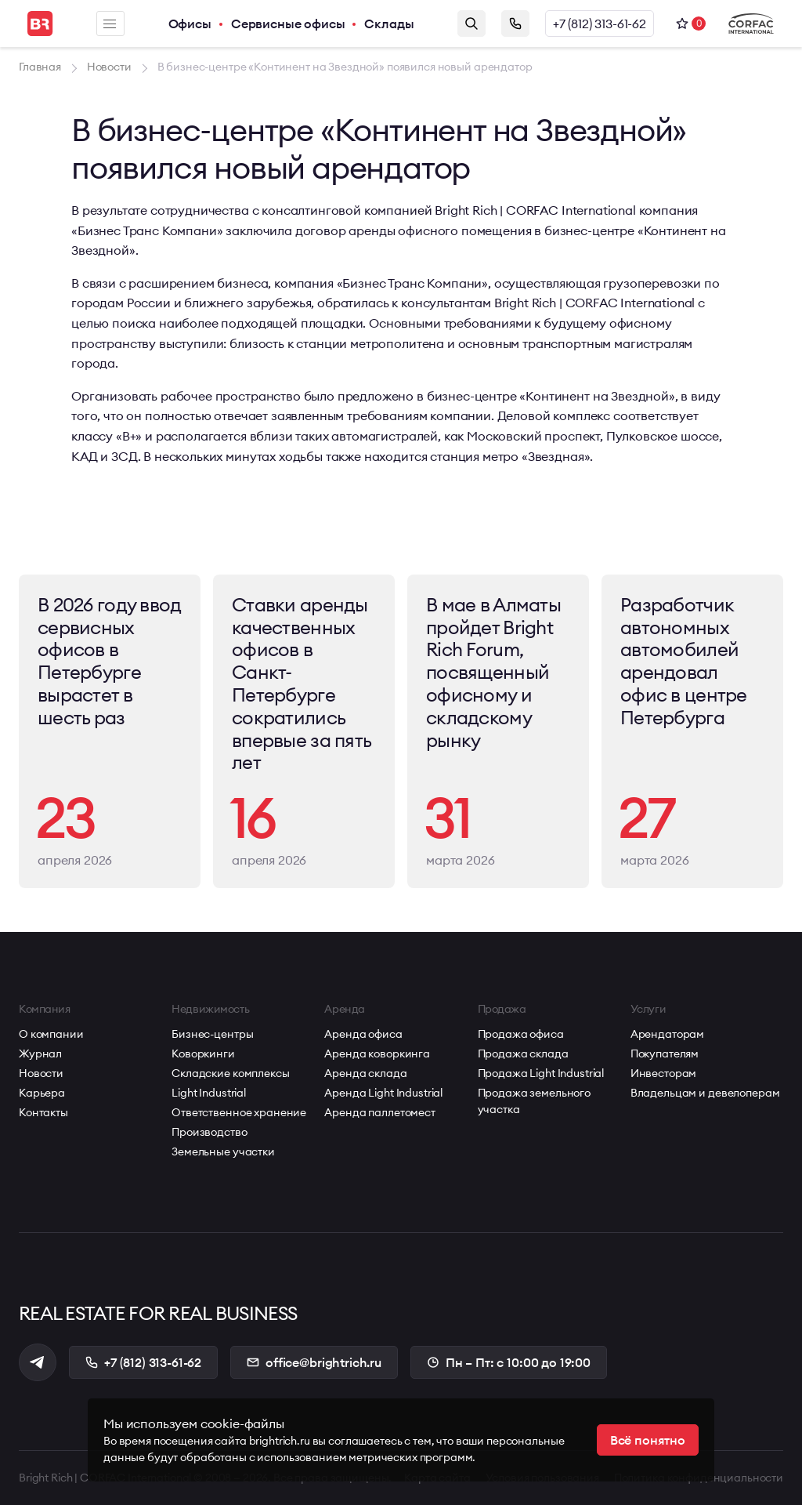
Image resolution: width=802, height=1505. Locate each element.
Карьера (42, 1093)
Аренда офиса (363, 1034)
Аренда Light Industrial (383, 1093)
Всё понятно (647, 1440)
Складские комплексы (230, 1073)
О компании (51, 1034)
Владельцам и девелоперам (705, 1093)
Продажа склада (523, 1053)
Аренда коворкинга (377, 1053)
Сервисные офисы (288, 23)
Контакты (43, 1112)
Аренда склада (365, 1073)
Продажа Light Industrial (541, 1073)
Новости (41, 1073)
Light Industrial (209, 1093)
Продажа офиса (521, 1034)
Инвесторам (663, 1073)
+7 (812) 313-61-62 (599, 23)
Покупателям (664, 1053)
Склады (389, 23)
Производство (209, 1132)
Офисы (189, 23)
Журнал (40, 1053)
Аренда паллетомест (379, 1112)
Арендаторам (667, 1034)
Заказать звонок (515, 23)
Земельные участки (223, 1151)
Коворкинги (203, 1053)
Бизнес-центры (212, 1034)
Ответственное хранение (239, 1112)
